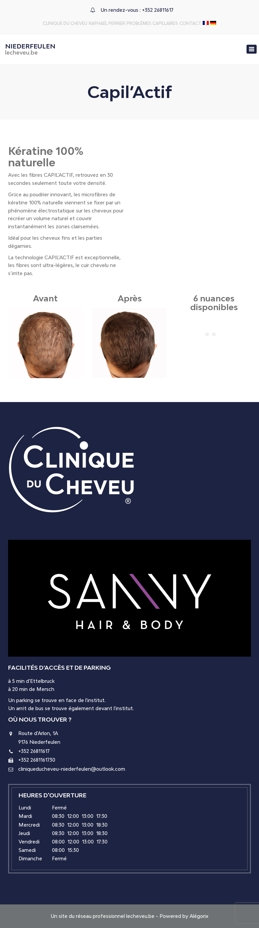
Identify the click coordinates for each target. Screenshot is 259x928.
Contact (190, 23)
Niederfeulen (30, 49)
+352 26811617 (157, 10)
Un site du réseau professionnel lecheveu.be (102, 916)
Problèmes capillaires (152, 23)
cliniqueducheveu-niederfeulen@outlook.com (71, 769)
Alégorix (199, 916)
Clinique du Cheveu (65, 23)
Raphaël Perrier (107, 23)
